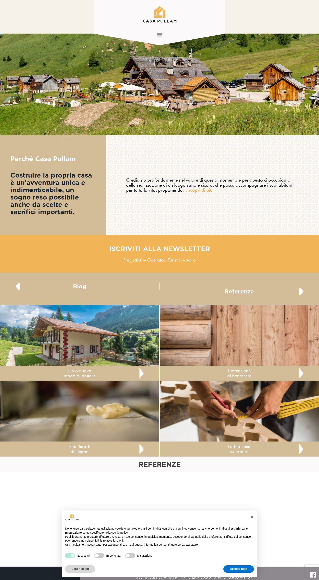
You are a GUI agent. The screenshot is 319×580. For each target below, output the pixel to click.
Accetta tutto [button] (238, 568)
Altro (191, 260)
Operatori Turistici (164, 260)
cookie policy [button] (119, 532)
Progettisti (132, 260)
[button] (252, 517)
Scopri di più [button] (80, 568)
